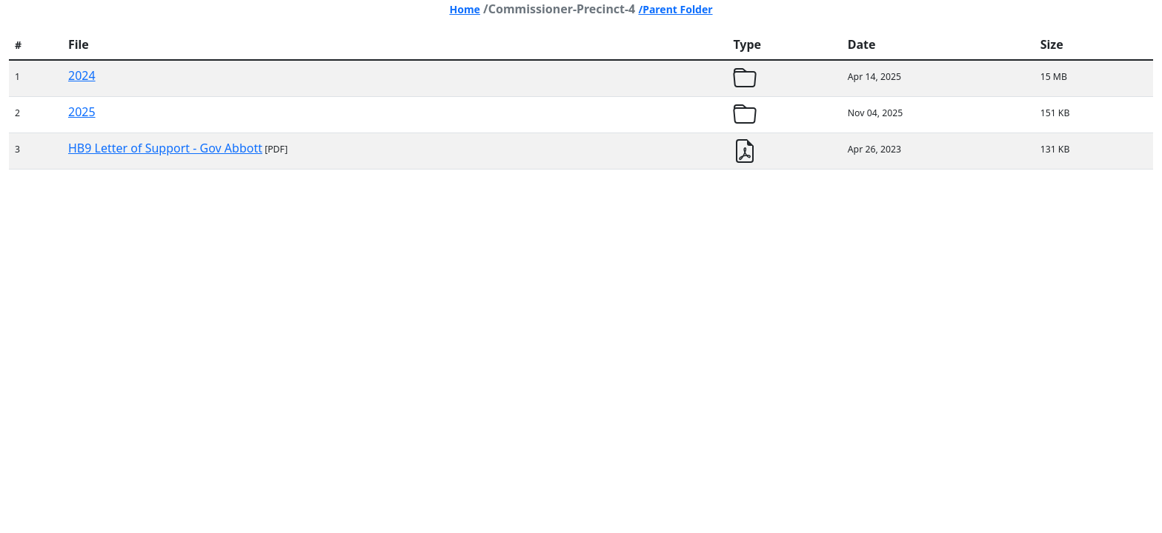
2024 (82, 75)
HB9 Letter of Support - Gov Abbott (165, 148)
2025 (82, 112)
